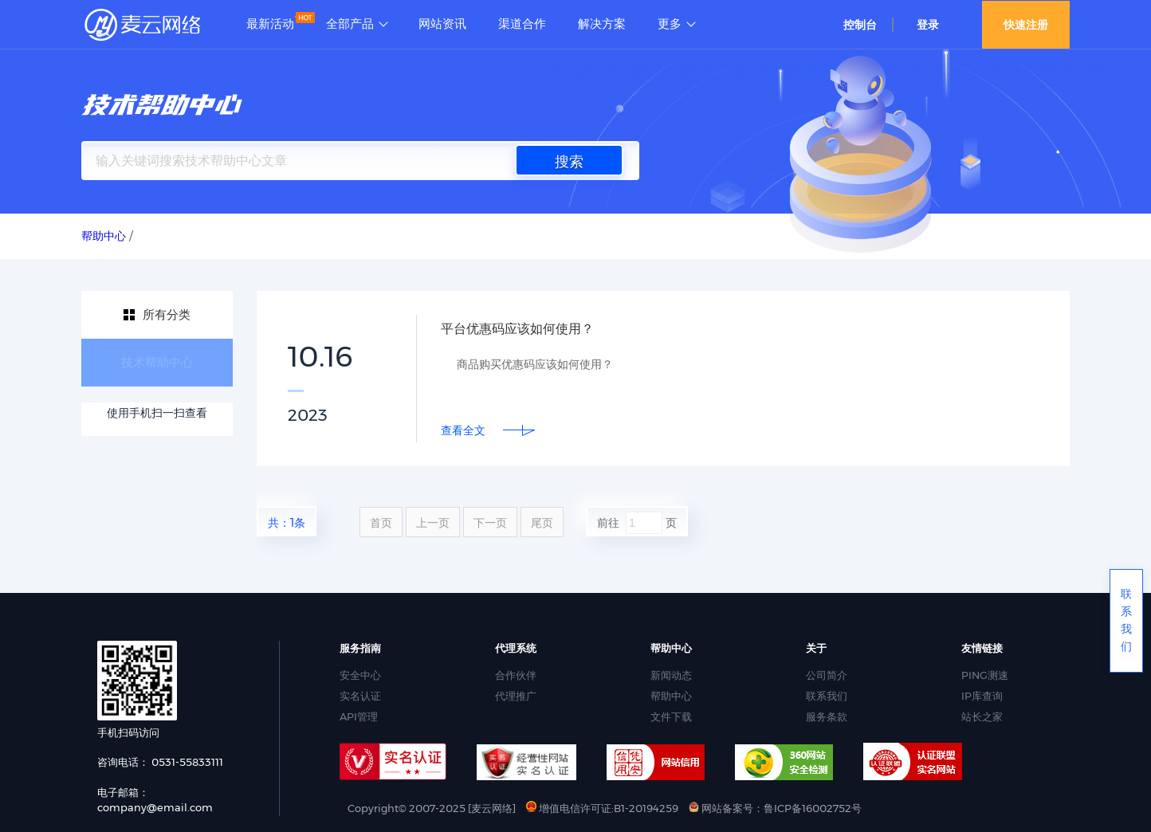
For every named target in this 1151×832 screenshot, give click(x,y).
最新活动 (270, 24)
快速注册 (1026, 25)
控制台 (860, 25)
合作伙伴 (515, 675)
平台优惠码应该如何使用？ (527, 328)
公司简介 (826, 675)
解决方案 (602, 24)
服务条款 (826, 716)
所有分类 (166, 314)
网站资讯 (442, 24)
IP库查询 (982, 695)
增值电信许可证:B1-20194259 (602, 808)
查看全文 (463, 430)
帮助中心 (671, 695)
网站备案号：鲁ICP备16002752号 (775, 808)
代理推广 (515, 695)
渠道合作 (522, 24)
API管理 (359, 716)
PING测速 (984, 675)
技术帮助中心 (157, 362)
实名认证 (360, 695)
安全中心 (360, 675)
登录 (928, 25)
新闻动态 (671, 675)
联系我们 (826, 695)
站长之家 (982, 716)
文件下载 (671, 716)
